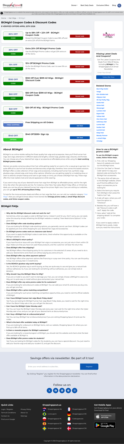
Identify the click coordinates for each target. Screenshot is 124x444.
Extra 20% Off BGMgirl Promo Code (43, 48)
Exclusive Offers (102, 5)
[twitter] (48, 390)
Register (89, 366)
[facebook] (55, 390)
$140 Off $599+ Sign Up (37, 134)
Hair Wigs (12, 18)
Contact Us (5, 416)
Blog (114, 5)
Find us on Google (8, 419)
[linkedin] (62, 390)
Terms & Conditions (8, 413)
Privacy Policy (26, 409)
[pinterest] (69, 390)
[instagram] (76, 390)
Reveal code (79, 36)
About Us (24, 413)
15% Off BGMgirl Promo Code (39, 63)
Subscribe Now (108, 77)
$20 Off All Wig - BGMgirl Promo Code (44, 107)
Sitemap (24, 416)
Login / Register (7, 409)
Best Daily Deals (86, 5)
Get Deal (80, 125)
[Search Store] (119, 5)
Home (3, 18)
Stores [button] (73, 5)
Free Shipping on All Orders (39, 122)
